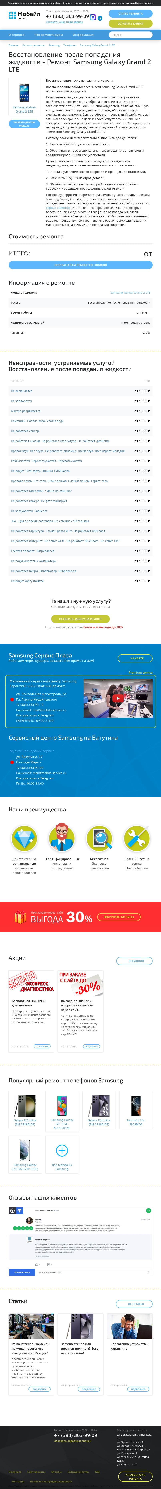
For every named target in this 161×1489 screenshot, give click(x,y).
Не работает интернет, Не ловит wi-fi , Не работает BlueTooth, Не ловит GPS (65, 541)
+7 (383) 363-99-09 (67, 16)
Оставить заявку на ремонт (80, 619)
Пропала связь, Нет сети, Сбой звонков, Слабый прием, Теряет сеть (59, 481)
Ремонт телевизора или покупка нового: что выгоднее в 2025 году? (31, 1348)
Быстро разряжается (26, 411)
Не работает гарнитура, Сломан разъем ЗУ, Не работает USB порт (58, 531)
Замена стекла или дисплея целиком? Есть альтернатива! (79, 1348)
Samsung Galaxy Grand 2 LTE (130, 292)
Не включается (21, 391)
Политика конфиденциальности (51, 1481)
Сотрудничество (78, 1471)
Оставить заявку (130, 23)
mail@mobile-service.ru (49, 710)
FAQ (97, 1471)
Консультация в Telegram (35, 715)
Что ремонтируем (48, 34)
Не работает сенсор (25, 431)
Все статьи (132, 1304)
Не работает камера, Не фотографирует (39, 501)
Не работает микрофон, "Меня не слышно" (41, 491)
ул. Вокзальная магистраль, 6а (41, 694)
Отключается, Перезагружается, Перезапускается (46, 461)
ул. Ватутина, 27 (29, 756)
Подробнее (42, 1046)
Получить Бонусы (119, 917)
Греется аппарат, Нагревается (32, 551)
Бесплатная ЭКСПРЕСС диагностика (29, 1003)
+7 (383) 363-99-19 (30, 705)
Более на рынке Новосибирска (136, 863)
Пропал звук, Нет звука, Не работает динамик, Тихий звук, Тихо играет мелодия (68, 451)
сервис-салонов (58, 208)
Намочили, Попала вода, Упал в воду (37, 421)
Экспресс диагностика (99, 863)
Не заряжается (21, 401)
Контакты (18, 1481)
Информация (83, 34)
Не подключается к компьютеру (33, 561)
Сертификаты (36, 1471)
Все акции (133, 961)
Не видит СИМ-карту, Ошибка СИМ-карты (40, 471)
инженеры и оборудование (63, 863)
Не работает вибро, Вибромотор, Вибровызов (43, 571)
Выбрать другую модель (24, 124)
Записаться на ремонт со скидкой (80, 265)
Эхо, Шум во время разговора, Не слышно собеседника (50, 521)
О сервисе (17, 34)
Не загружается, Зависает (29, 511)
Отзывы (56, 1471)
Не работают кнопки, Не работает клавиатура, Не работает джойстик (60, 441)
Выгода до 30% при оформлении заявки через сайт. (77, 1005)
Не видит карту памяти (27, 581)
